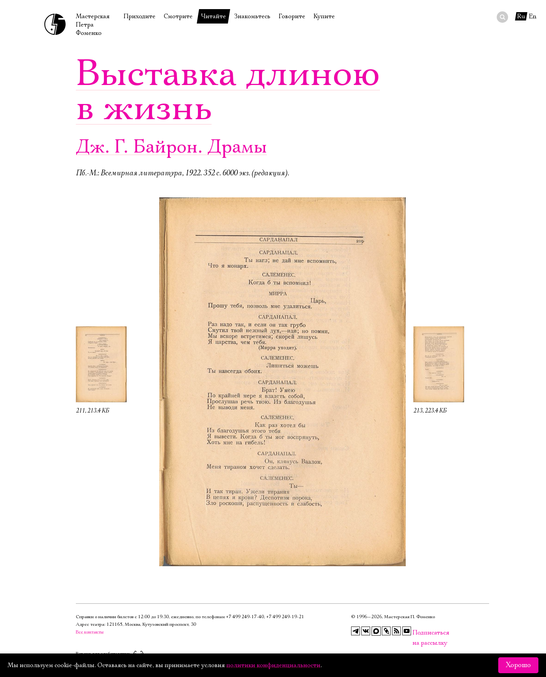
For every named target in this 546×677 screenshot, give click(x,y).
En (533, 16)
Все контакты (90, 632)
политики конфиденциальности (273, 665)
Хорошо (518, 665)
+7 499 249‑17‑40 (245, 617)
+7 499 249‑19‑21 (285, 617)
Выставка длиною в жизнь (228, 91)
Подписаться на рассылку (417, 633)
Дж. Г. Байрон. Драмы (171, 147)
